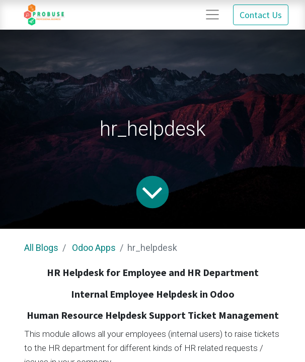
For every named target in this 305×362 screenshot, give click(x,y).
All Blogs (41, 247)
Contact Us (261, 15)
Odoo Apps (94, 247)
